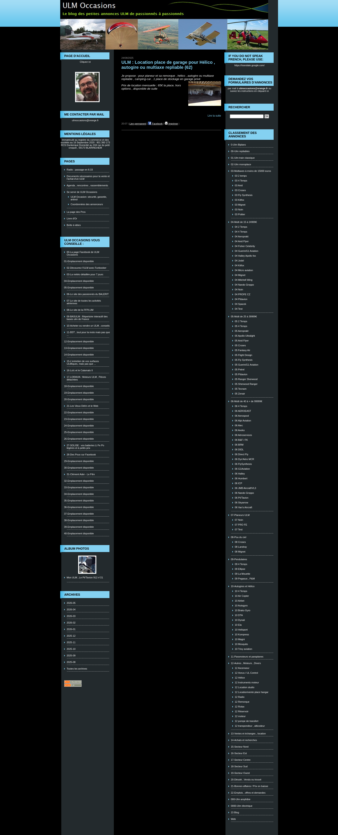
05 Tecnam (241, 388)
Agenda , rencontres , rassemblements (87, 185)
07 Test (239, 529)
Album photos (76, 548)
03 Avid (239, 185)
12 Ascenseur (242, 668)
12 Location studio (244, 687)
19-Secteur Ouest (240, 773)
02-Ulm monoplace (241, 164)
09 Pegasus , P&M (245, 578)
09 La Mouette (242, 573)
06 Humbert (241, 478)
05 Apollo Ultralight (245, 335)
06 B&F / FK (241, 440)
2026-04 (71, 609)
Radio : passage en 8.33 (80, 169)
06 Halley (240, 473)
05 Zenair (240, 393)
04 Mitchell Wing (244, 280)
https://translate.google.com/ (249, 65)
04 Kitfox (239, 265)
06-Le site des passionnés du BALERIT (88, 294)
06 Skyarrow (241, 502)
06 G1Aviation (242, 468)
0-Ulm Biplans (238, 144)
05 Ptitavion (241, 374)
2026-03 (71, 616)
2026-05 (71, 603)
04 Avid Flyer (242, 241)
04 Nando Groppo (244, 284)
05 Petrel (240, 369)
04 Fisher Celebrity (245, 246)
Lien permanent (137, 123)
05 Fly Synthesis (244, 360)
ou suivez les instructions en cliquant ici (250, 89)
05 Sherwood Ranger (246, 384)
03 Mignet (240, 204)
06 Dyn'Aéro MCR (244, 459)
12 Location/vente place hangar (252, 692)
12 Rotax (240, 706)
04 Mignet (240, 275)
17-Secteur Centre (241, 760)
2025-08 (71, 662)
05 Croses (240, 345)
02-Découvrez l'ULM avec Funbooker (86, 267)
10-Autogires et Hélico (243, 586)
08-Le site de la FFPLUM (80, 310)
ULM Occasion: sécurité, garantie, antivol (89, 198)
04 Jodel (239, 260)
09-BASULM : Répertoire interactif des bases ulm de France (87, 317)
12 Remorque (242, 701)
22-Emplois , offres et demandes (248, 792)
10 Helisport (241, 629)
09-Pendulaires (239, 559)
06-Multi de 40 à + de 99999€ (246, 401)
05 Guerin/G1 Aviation (246, 364)
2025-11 (71, 642)
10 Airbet (239, 600)
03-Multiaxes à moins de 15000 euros (251, 171)
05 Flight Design (243, 355)
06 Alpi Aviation (243, 420)
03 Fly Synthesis (244, 195)
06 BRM (239, 444)
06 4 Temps (241, 406)
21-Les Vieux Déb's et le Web (82, 406)
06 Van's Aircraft (243, 507)
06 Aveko (240, 430)
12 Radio (240, 697)
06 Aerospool (242, 415)
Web (233, 819)
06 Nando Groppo (244, 493)
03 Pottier (240, 214)
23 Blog (235, 812)
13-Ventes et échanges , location (248, 733)
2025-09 (71, 655)
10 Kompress (242, 634)
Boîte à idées (74, 225)
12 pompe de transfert (247, 721)
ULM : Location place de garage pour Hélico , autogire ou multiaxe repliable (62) (168, 65)
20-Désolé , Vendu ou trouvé (246, 779)
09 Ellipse (240, 569)
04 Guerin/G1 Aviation (246, 251)
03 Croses (240, 190)
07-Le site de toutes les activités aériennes (84, 302)
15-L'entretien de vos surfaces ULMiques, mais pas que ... (83, 362)
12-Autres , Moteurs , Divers (246, 663)
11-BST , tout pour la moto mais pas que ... (88, 333)
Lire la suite (214, 115)
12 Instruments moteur (247, 682)
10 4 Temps (241, 591)
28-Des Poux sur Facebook (81, 454)
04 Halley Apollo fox (245, 255)
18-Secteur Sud (239, 766)
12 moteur (240, 716)
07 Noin (239, 520)
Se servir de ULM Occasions (82, 192)
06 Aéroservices (243, 435)
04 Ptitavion (241, 299)
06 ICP (238, 483)
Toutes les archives (77, 668)
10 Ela (238, 625)
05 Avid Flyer (242, 340)
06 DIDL (239, 449)
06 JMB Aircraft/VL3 (245, 488)
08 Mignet (240, 551)
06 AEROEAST (243, 411)
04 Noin (239, 289)
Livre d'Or (72, 218)
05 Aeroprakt (241, 331)
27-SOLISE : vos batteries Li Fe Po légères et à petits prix (85, 446)
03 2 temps (241, 175)
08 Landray (241, 546)
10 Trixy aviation (243, 649)
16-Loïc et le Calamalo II (80, 370)
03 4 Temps (241, 180)
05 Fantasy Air (242, 350)
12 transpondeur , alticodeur (250, 726)
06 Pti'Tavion (241, 497)
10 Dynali (240, 620)
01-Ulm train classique (243, 157)
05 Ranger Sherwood (246, 379)
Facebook (155, 123)
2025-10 (71, 649)
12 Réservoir (241, 711)
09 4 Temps (241, 564)
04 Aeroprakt (241, 236)
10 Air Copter (242, 596)
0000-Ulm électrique (241, 806)
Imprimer (171, 123)
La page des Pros (76, 212)
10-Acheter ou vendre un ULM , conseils (88, 325)
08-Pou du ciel (238, 537)
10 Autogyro (241, 605)
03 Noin (239, 209)
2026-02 (71, 622)
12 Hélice (240, 677)
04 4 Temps (241, 231)
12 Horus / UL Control (246, 673)
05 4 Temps (241, 326)
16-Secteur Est (239, 753)
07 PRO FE (241, 524)
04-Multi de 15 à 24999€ (244, 222)
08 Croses (240, 542)
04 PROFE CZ (242, 294)
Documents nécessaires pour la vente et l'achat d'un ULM (88, 177)
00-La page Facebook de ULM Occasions (83, 253)
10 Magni (240, 639)
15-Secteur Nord (240, 746)
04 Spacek (240, 304)
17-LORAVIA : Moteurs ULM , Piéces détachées (86, 378)
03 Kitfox (239, 200)
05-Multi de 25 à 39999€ (244, 316)
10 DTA (239, 615)
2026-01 (71, 629)
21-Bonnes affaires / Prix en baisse (249, 786)
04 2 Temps (241, 227)
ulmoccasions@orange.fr (85, 120)
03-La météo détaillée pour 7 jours (85, 274)
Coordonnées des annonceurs (87, 204)
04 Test (239, 308)
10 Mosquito (241, 644)
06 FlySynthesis (243, 464)
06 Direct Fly (241, 454)
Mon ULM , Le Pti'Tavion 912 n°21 (85, 577)
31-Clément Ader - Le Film (81, 474)
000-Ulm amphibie (240, 799)
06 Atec (239, 425)
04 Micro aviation (244, 270)
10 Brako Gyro (242, 610)
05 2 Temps (241, 321)
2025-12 (71, 635)
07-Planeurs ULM (240, 515)
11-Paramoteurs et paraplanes (247, 656)
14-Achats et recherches (244, 740)
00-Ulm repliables (240, 151)
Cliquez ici (85, 61)
